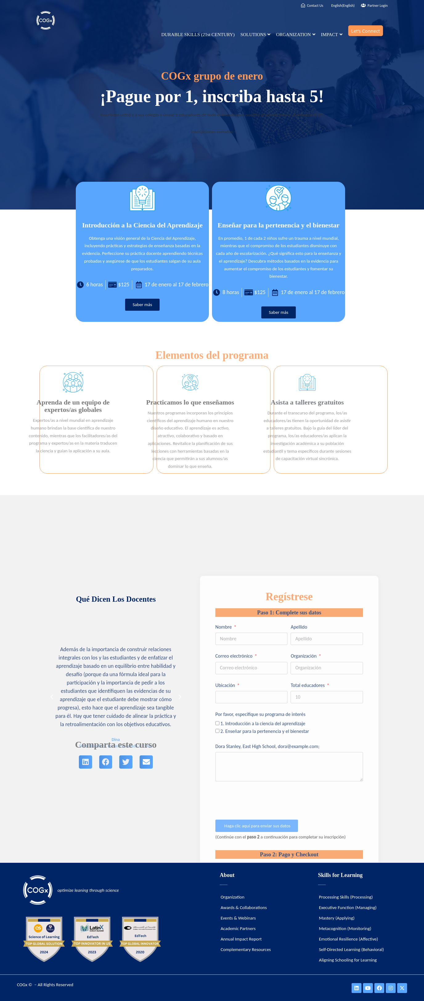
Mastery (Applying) (337, 918)
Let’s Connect (365, 31)
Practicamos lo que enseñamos (107, 402)
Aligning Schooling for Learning (348, 960)
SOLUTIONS (255, 34)
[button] (52, 789)
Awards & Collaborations (244, 907)
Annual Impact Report (241, 939)
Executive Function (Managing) (348, 907)
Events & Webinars (238, 918)
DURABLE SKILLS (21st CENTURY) (197, 34)
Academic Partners (238, 928)
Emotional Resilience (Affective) (348, 939)
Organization (232, 897)
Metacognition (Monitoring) (345, 928)
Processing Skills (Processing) (346, 897)
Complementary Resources (246, 949)
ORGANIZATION (295, 34)
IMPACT (331, 34)
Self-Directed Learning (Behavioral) (351, 949)
